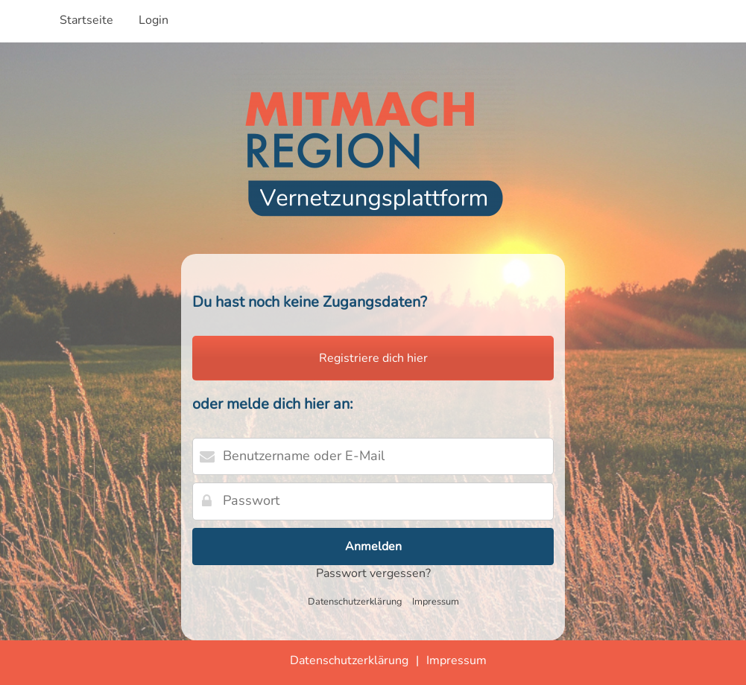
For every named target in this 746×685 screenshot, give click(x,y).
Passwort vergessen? (373, 573)
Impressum (435, 601)
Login (153, 20)
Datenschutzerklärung (355, 601)
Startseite (86, 20)
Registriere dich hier (373, 358)
